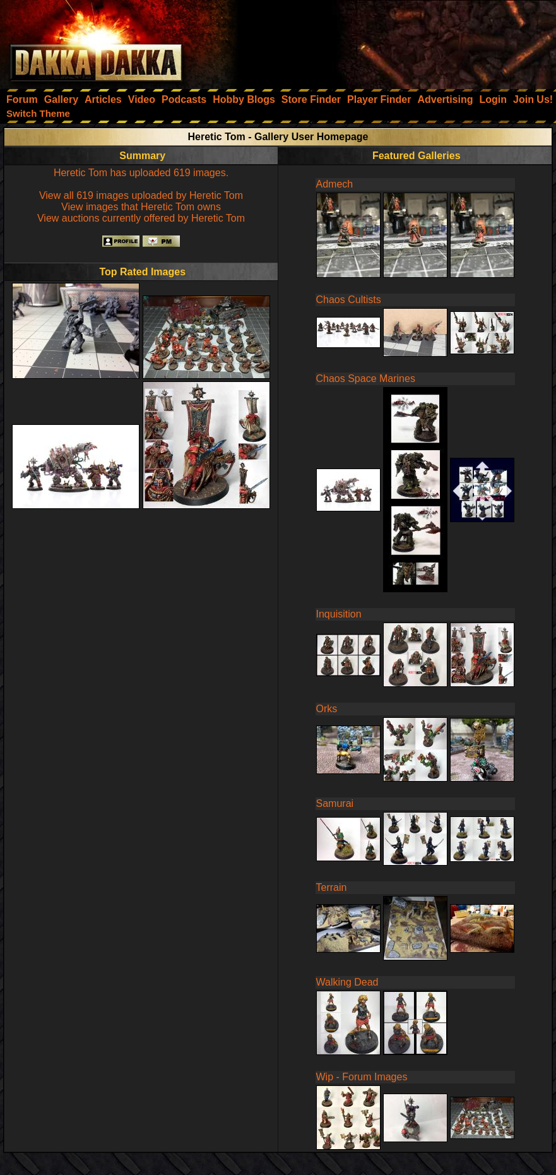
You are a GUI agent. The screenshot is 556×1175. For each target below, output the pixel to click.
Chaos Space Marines (365, 378)
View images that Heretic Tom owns (141, 206)
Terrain (331, 887)
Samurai (335, 803)
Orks (327, 708)
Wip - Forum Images (362, 1076)
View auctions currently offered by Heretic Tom (141, 218)
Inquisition (339, 614)
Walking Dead (347, 982)
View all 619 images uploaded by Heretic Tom (141, 195)
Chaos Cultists (348, 299)
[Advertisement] (386, 41)
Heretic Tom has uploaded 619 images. (141, 172)
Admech (334, 184)
